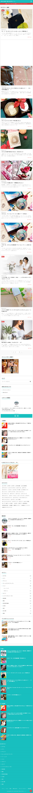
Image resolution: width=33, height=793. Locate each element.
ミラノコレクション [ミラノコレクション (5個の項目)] (6, 499)
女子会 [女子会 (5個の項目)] (16, 503)
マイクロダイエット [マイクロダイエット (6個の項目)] (23, 497)
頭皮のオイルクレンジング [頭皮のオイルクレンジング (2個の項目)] (7, 507)
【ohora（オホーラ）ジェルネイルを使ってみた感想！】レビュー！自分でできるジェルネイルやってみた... (19, 431)
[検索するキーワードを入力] (16, 381)
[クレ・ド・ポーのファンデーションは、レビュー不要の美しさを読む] (16, 24)
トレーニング (17, 588)
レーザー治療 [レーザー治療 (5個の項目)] (5, 503)
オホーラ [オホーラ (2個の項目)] (24, 487)
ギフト (17, 578)
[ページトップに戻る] (31, 791)
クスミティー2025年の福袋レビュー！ (15, 562)
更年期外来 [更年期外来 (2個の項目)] (25, 503)
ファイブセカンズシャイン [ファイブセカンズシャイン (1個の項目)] (7, 497)
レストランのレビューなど (17, 596)
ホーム (3, 788)
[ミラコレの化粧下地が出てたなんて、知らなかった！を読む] (16, 144)
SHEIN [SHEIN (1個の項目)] (9, 485)
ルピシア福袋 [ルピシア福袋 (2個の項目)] (26, 501)
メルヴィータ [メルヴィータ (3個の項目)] (15, 501)
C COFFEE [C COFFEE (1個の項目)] (4, 485)
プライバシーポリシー (7, 390)
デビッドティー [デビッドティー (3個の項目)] (5, 495)
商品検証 (17, 598)
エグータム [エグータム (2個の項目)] (19, 487)
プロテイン (17, 591)
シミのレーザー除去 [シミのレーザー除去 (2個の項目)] (16, 489)
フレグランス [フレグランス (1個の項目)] (16, 497)
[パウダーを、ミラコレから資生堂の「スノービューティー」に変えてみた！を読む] (16, 238)
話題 (17, 613)
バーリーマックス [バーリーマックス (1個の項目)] (21, 495)
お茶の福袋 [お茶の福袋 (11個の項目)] (18, 485)
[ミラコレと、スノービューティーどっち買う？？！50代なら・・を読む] (16, 207)
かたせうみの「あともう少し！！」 (8, 1)
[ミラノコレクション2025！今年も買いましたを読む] (16, 113)
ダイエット (17, 581)
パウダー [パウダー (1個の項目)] (27, 495)
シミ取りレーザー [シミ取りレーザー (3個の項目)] (25, 489)
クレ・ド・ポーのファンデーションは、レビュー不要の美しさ (19, 540)
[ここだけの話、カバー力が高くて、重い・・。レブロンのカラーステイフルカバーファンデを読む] (16, 271)
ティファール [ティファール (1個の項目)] (24, 493)
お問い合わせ (5, 392)
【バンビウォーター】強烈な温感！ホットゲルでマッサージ (19, 445)
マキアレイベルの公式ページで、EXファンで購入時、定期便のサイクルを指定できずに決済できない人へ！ (19, 519)
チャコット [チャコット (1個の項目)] (18, 493)
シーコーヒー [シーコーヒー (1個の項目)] (5, 491)
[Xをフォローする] (15, 416)
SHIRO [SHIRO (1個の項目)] (13, 485)
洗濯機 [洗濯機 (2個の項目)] (11, 505)
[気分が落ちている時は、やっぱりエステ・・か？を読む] (16, 335)
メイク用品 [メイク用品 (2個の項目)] (18, 499)
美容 (17, 608)
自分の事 (17, 611)
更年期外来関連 (17, 603)
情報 (17, 601)
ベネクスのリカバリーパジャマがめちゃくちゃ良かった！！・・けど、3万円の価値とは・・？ (18, 548)
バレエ (17, 586)
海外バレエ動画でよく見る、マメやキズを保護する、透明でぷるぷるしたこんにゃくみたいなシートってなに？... (19, 534)
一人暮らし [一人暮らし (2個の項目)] (11, 503)
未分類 (17, 606)
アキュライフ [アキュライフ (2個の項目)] (5, 487)
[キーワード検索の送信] (30, 381)
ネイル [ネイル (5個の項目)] (11, 495)
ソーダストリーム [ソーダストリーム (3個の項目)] (6, 493)
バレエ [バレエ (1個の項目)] (15, 495)
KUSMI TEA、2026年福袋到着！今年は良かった (17, 526)
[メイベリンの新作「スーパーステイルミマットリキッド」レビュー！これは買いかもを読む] (16, 303)
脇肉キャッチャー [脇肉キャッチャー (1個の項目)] (17, 505)
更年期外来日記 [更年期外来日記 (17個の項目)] (5, 505)
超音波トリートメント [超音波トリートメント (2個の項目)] (26, 505)
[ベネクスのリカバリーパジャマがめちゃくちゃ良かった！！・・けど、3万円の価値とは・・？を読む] (16, 81)
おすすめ (17, 576)
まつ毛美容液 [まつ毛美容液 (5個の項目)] (24, 485)
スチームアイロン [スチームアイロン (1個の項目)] (12, 491)
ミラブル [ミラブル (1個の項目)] (13, 499)
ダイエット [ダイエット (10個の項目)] (13, 493)
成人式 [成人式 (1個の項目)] (20, 503)
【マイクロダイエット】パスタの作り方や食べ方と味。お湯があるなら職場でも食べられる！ (19, 629)
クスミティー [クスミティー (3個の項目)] (5, 489)
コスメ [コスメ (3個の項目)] (10, 489)
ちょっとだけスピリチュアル (17, 583)
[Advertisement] (16, 52)
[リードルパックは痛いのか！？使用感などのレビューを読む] (16, 176)
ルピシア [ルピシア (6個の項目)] (21, 501)
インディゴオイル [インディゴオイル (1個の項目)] (12, 487)
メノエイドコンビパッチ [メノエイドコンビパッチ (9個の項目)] (7, 501)
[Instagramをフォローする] (18, 416)
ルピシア (17, 593)
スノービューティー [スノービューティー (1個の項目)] (20, 491)
